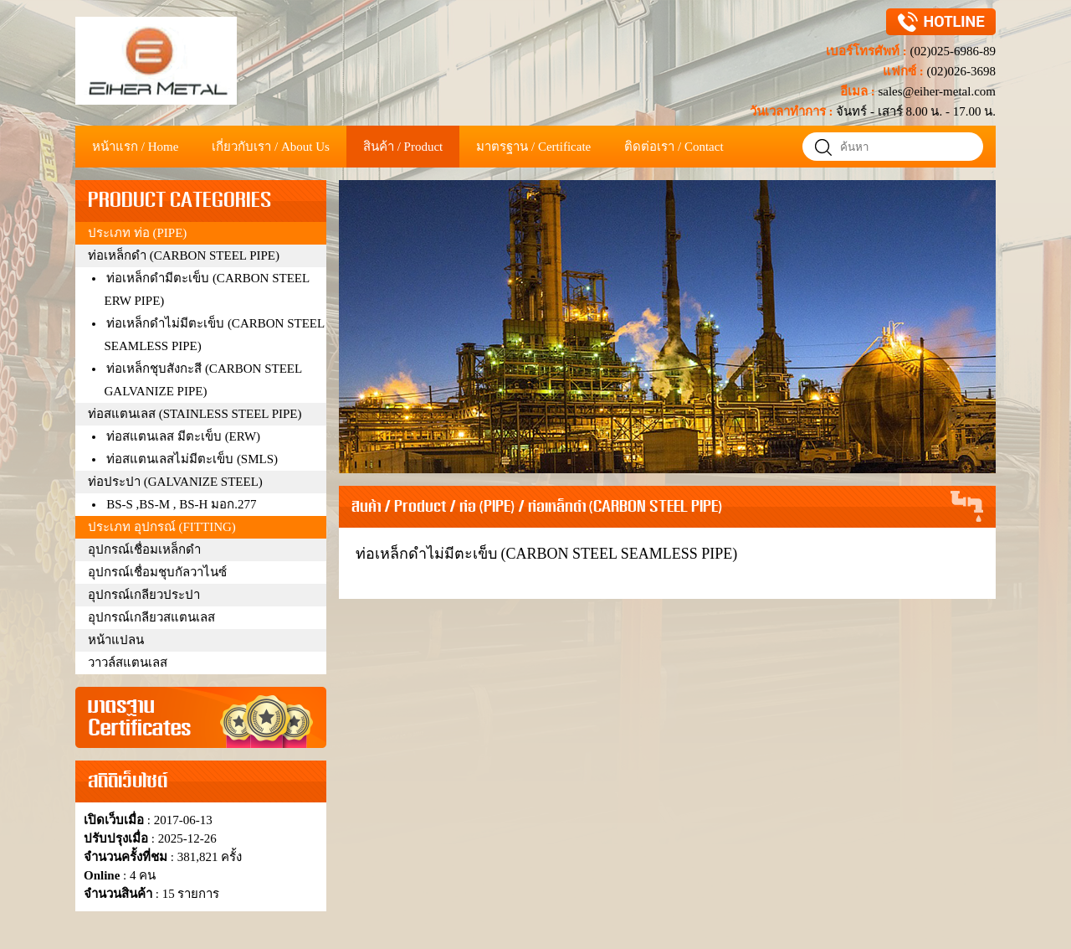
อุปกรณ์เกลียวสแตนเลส (151, 617)
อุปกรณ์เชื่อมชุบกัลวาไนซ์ (157, 572)
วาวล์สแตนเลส (127, 662)
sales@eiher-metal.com (935, 91)
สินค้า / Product (398, 507)
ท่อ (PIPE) (487, 507)
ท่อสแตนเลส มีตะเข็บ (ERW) (183, 436)
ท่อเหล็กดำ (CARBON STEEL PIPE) (625, 507)
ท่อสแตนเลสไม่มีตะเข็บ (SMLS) (192, 459)
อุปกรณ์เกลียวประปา (144, 594)
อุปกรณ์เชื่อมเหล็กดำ (144, 549)
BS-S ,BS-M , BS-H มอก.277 (181, 504)
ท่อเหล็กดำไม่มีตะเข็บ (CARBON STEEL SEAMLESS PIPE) (546, 553)
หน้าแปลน (116, 640)
